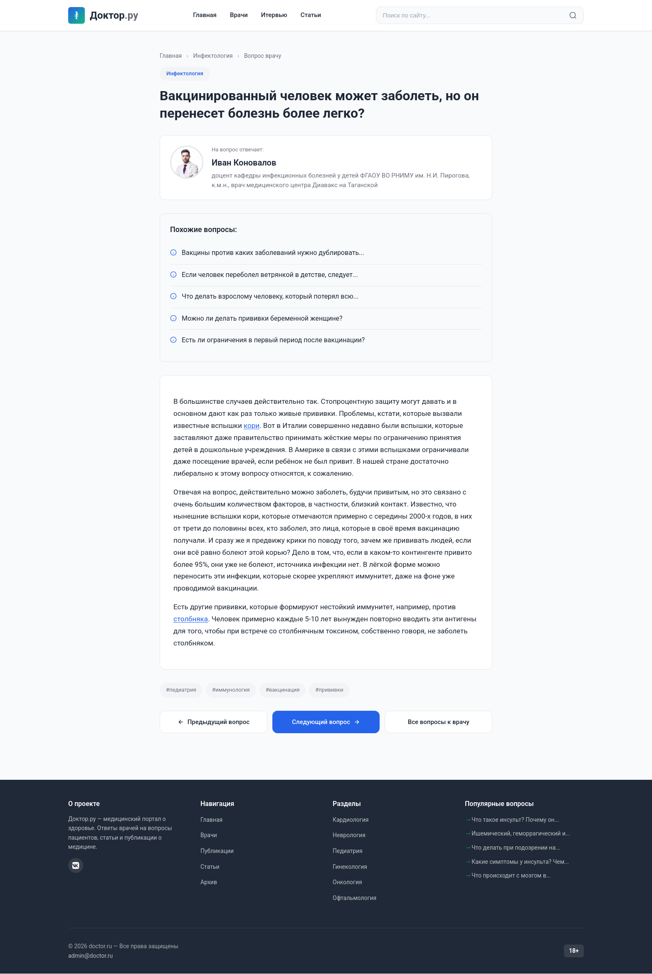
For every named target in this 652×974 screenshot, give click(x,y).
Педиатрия (348, 851)
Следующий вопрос (326, 722)
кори (251, 426)
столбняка (190, 619)
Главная (205, 15)
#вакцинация (283, 690)
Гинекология (350, 867)
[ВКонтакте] (75, 865)
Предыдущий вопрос (213, 722)
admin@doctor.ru (90, 956)
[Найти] (573, 15)
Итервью (274, 15)
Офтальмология (354, 898)
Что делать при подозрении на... (516, 848)
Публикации (217, 851)
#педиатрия (181, 690)
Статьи (311, 15)
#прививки (329, 690)
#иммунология (231, 690)
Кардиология (350, 820)
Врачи (239, 15)
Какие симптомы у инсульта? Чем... (520, 862)
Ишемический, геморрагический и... (521, 834)
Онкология (347, 882)
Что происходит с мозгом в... (511, 876)
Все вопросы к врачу (438, 722)
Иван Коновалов (244, 163)
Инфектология (212, 56)
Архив (208, 882)
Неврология (349, 835)
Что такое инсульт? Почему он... (515, 820)
